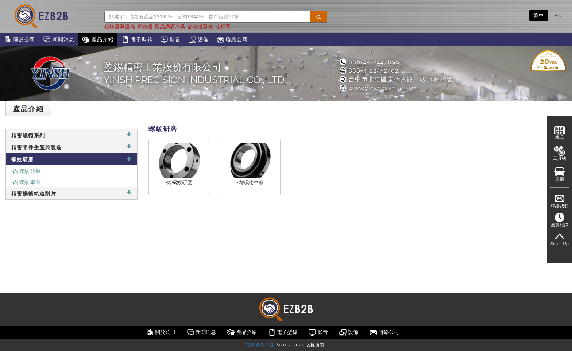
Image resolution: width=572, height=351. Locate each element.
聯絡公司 (232, 40)
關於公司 (19, 40)
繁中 (538, 15)
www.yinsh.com (367, 88)
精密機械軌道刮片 (71, 193)
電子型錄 (137, 40)
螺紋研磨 (71, 159)
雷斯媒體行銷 (260, 344)
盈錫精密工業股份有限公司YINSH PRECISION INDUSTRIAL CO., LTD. (194, 73)
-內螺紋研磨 (26, 170)
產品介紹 (97, 40)
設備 (198, 40)
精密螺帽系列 (71, 135)
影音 (170, 40)
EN (558, 15)
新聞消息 (58, 40)
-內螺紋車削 (26, 181)
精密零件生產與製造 (71, 147)
